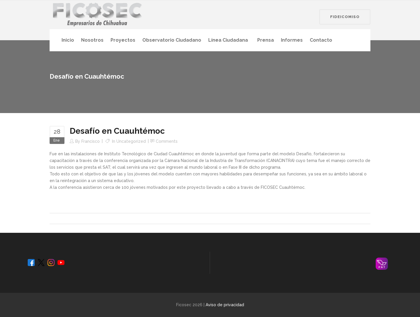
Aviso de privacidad (225, 304)
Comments (167, 141)
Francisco (90, 141)
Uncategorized (131, 141)
